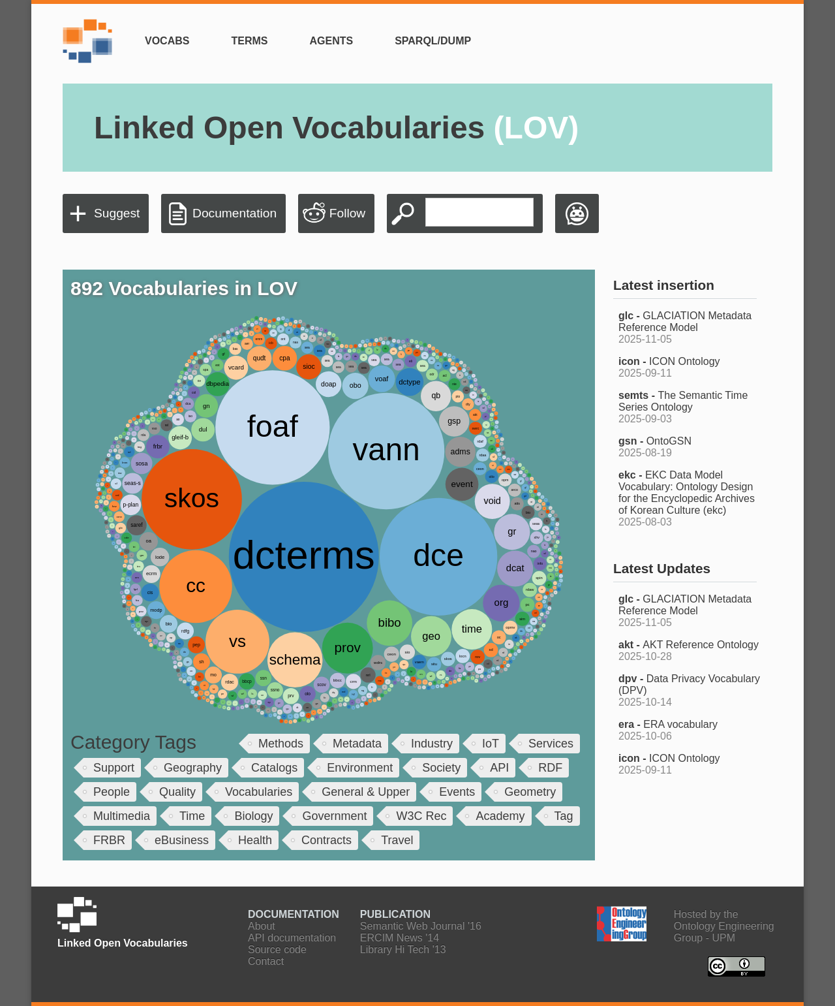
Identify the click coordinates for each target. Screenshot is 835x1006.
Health (255, 840)
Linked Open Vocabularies (336, 127)
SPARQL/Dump (433, 40)
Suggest (117, 213)
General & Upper (366, 791)
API (499, 767)
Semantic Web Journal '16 (420, 926)
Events (457, 791)
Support (113, 767)
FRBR (109, 840)
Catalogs (274, 767)
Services (550, 743)
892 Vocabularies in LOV (183, 288)
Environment (360, 767)
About (261, 926)
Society (441, 767)
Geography (193, 767)
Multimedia (121, 816)
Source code (277, 949)
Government (334, 816)
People (111, 791)
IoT (490, 743)
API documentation (292, 937)
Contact (266, 961)
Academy (500, 816)
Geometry (530, 791)
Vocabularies (258, 791)
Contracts (326, 840)
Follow (347, 213)
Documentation (234, 213)
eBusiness (182, 840)
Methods (280, 743)
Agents (331, 40)
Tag (563, 816)
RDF (550, 767)
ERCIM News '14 (399, 937)
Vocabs (167, 40)
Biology (253, 816)
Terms (249, 40)
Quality (177, 791)
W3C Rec (421, 816)
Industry (432, 743)
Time (192, 816)
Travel (397, 840)
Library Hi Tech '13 (403, 949)
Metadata (357, 743)
